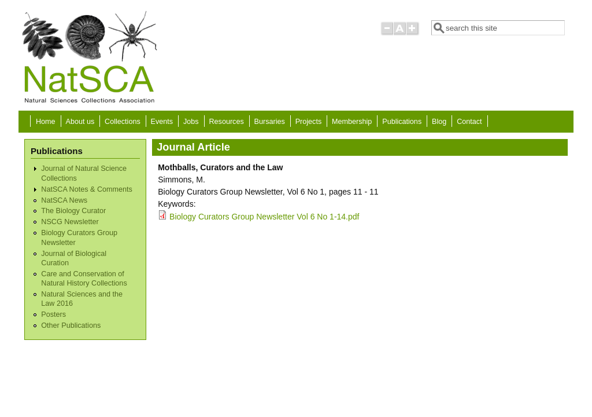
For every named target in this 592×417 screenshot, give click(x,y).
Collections (122, 122)
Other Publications (71, 325)
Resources (226, 122)
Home (46, 122)
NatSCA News (64, 200)
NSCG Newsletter (69, 222)
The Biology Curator (73, 211)
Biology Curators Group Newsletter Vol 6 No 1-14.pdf (264, 216)
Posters (53, 314)
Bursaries (269, 122)
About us (79, 122)
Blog (439, 122)
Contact (469, 122)
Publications (401, 122)
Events (162, 122)
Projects (308, 122)
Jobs (191, 122)
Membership (352, 122)
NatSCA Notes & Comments (86, 189)
